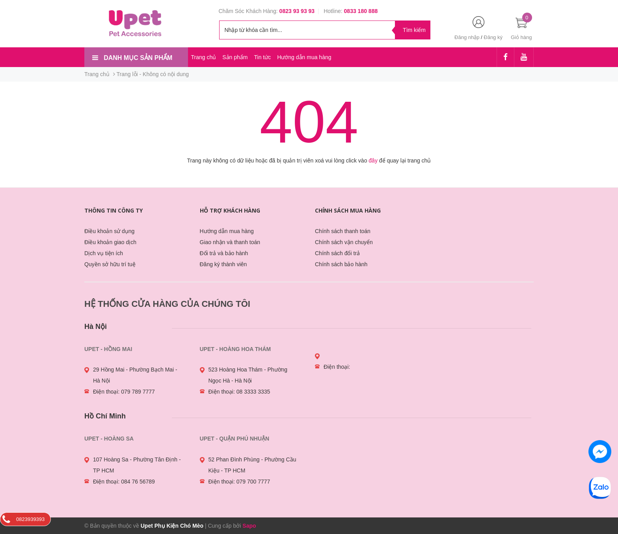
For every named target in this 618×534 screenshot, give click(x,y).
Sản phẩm (235, 57)
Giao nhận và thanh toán (230, 242)
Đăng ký (493, 37)
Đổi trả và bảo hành (224, 253)
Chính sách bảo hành (341, 264)
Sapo (249, 526)
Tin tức (262, 57)
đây (373, 160)
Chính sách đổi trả (337, 253)
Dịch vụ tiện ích (103, 253)
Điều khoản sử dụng (109, 231)
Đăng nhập (466, 37)
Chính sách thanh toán (342, 231)
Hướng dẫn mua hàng (304, 57)
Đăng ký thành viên (223, 264)
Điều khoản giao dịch (110, 242)
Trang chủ (203, 57)
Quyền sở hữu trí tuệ (110, 264)
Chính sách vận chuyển (344, 242)
